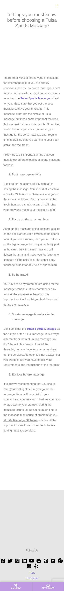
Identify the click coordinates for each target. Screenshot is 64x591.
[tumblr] (53, 560)
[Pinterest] (45, 560)
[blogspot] (38, 560)
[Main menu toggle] (57, 6)
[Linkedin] (24, 560)
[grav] (60, 560)
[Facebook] (2, 560)
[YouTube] (31, 560)
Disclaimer (32, 578)
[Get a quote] (48, 586)
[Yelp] (36, 566)
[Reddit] (29, 566)
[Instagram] (17, 560)
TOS (32, 572)
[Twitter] (10, 560)
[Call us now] (16, 586)
